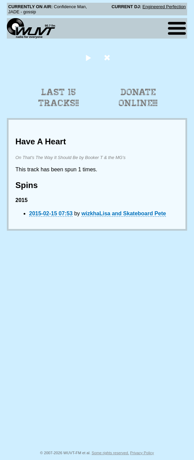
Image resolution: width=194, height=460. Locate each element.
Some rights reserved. (110, 453)
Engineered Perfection (164, 6)
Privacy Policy (142, 453)
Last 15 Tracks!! (58, 98)
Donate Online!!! (138, 98)
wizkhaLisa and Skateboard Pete (123, 213)
